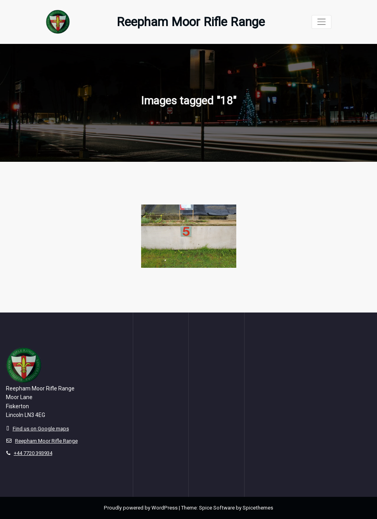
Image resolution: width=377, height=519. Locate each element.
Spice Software (217, 508)
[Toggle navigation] (321, 22)
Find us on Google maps (41, 429)
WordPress (164, 508)
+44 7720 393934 (33, 453)
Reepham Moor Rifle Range (191, 22)
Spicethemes (258, 508)
